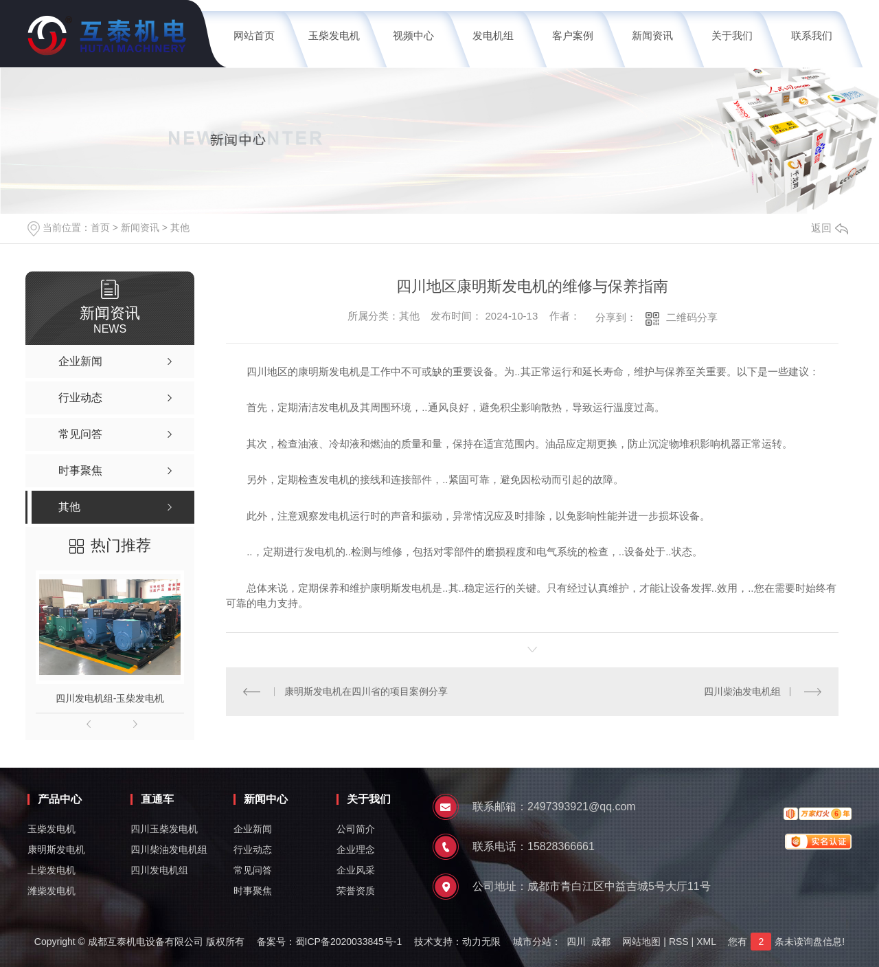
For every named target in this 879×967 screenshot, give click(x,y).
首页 (100, 227)
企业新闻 (252, 828)
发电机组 (493, 35)
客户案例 (572, 35)
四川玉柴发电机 (164, 828)
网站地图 (641, 941)
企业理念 (355, 849)
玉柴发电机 (334, 35)
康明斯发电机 (56, 849)
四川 (576, 941)
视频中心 (413, 35)
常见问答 (252, 870)
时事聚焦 (252, 890)
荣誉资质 (355, 890)
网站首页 (254, 35)
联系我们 (811, 35)
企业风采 (355, 870)
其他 (180, 227)
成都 (600, 941)
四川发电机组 (159, 870)
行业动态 (252, 849)
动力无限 (481, 941)
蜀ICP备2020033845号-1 (348, 941)
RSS (679, 941)
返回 (829, 228)
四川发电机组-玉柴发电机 (110, 698)
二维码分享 (692, 317)
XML (706, 941)
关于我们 (732, 35)
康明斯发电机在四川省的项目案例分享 (366, 691)
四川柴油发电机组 (742, 691)
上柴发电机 (51, 870)
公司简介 (355, 828)
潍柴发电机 (51, 890)
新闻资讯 (652, 35)
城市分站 (532, 941)
